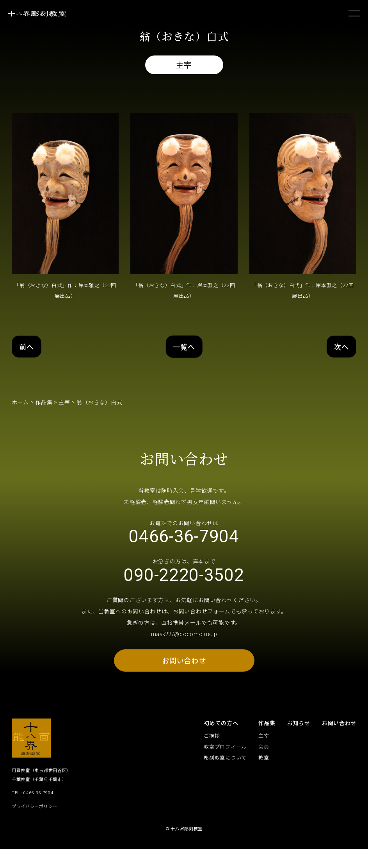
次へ (340, 346)
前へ (27, 346)
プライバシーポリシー (34, 809)
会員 (263, 749)
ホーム (20, 402)
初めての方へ (221, 725)
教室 (263, 760)
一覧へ (184, 346)
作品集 (43, 402)
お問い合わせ (184, 663)
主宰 (64, 402)
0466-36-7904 (183, 537)
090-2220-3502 (184, 577)
